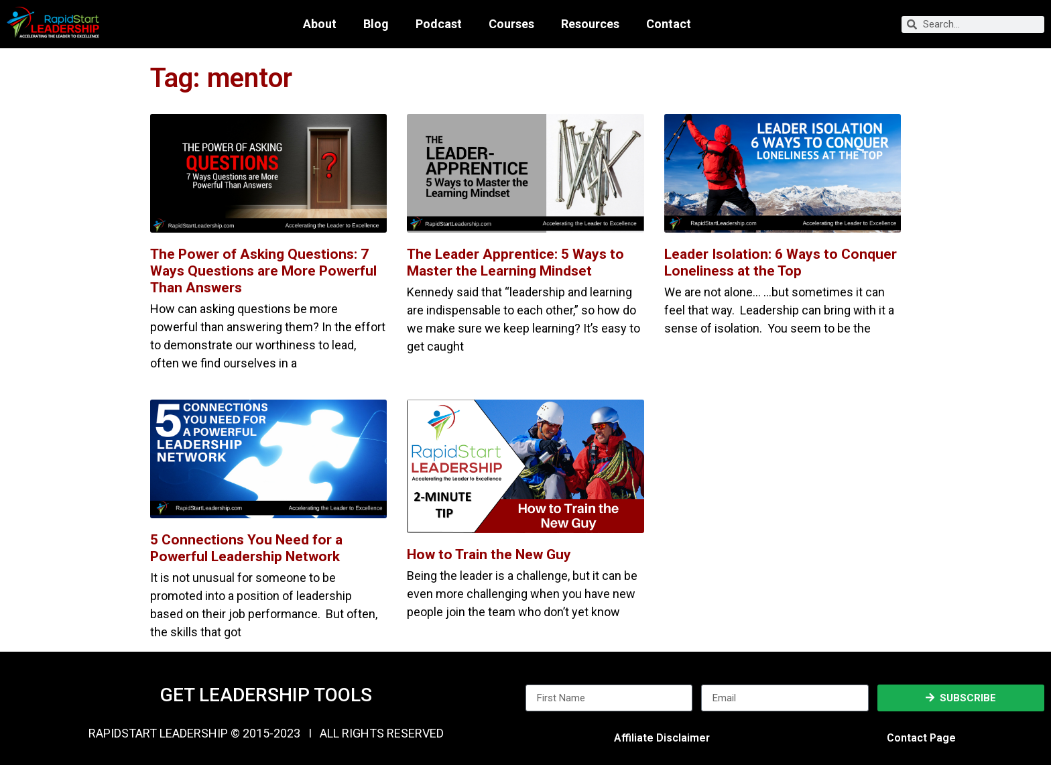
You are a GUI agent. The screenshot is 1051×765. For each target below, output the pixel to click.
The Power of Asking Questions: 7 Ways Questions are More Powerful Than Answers (263, 271)
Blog (376, 24)
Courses (511, 24)
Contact (668, 24)
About (319, 24)
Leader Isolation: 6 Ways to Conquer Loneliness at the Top (780, 262)
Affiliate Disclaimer (662, 737)
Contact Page (921, 737)
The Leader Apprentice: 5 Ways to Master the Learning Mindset (515, 262)
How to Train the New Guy (489, 554)
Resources (590, 24)
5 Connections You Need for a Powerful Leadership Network (246, 548)
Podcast (439, 24)
